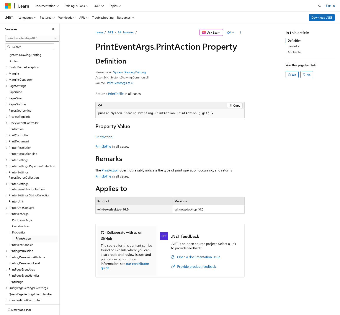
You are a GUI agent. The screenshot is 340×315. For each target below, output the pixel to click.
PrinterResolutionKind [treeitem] (23, 129)
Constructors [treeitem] (20, 201)
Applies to (294, 52)
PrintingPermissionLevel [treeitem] (24, 239)
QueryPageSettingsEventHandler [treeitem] (30, 270)
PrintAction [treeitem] (16, 104)
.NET (110, 32)
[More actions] (241, 32)
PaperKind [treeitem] (15, 67)
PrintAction (103, 136)
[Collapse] (53, 29)
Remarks (293, 46)
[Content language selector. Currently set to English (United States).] (25, 308)
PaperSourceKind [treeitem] (20, 86)
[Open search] (319, 6)
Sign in (330, 5)
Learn (99, 32)
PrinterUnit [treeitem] (16, 177)
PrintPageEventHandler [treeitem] (24, 251)
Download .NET (321, 17)
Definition (294, 40)
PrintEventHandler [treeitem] (21, 220)
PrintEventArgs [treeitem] (22, 195)
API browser (126, 32)
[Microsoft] (8, 6)
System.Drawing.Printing (129, 72)
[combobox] (32, 38)
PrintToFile (116, 93)
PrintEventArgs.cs (118, 83)
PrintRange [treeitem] (16, 257)
